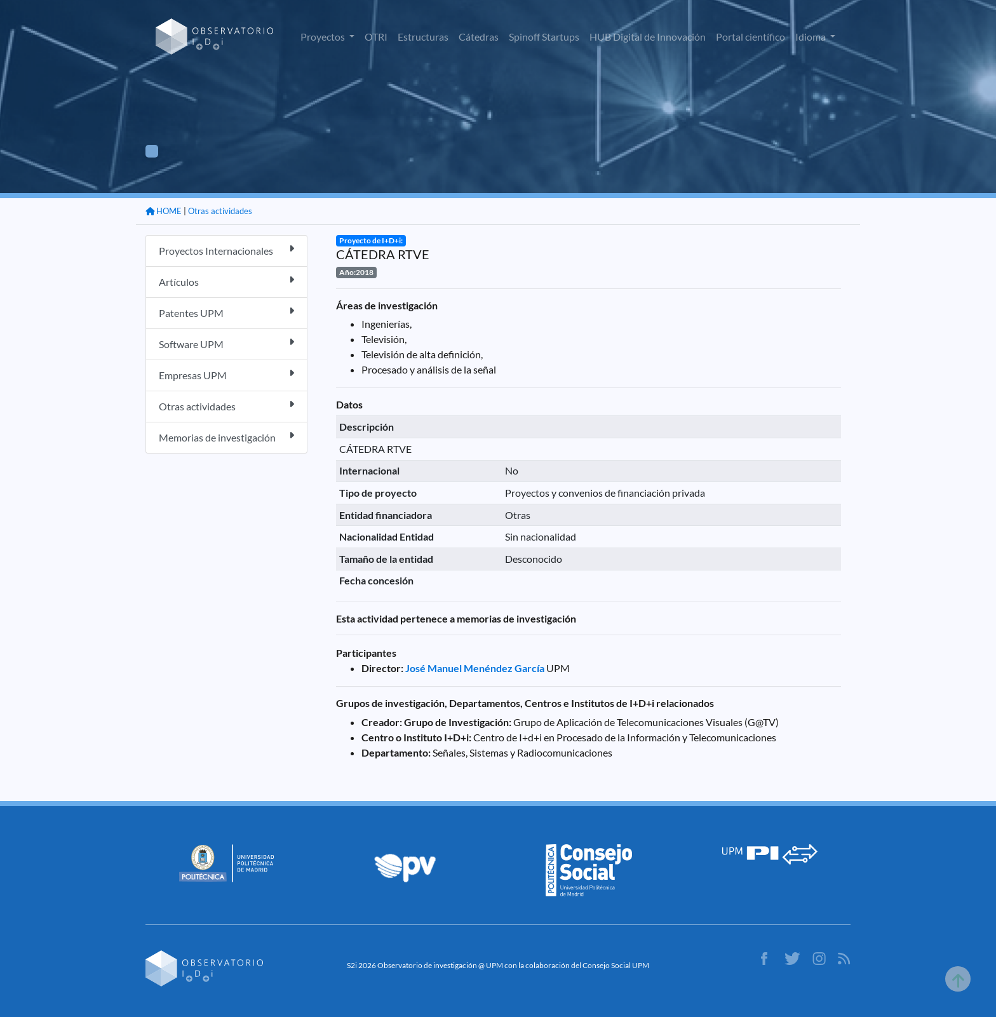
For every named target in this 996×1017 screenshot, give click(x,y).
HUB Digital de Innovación (647, 36)
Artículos (226, 281)
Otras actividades (220, 211)
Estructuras (423, 36)
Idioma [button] (811, 36)
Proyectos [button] (323, 36)
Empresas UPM (226, 374)
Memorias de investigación (226, 436)
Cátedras (479, 36)
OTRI (376, 36)
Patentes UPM (226, 312)
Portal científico (750, 36)
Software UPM (226, 343)
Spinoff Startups (544, 36)
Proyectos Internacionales (226, 250)
